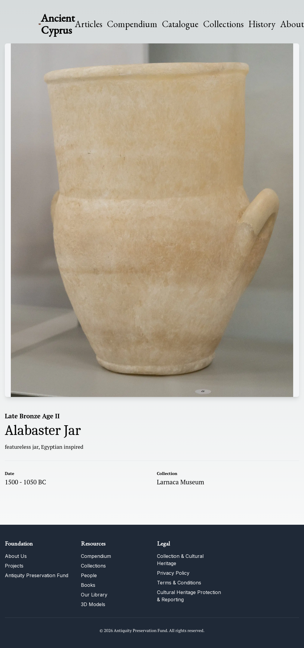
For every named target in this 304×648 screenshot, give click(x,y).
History (261, 24)
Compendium (132, 24)
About (292, 24)
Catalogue (180, 24)
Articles (88, 24)
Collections (223, 24)
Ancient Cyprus (58, 24)
